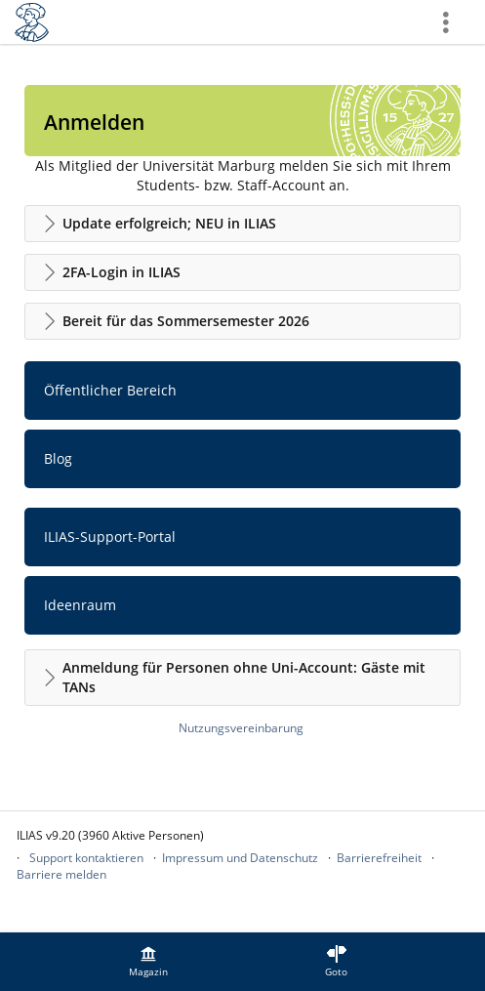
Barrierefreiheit (379, 857)
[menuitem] (148, 961)
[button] (242, 223)
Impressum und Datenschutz (240, 857)
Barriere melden (61, 874)
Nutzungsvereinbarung (241, 728)
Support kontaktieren (86, 857)
